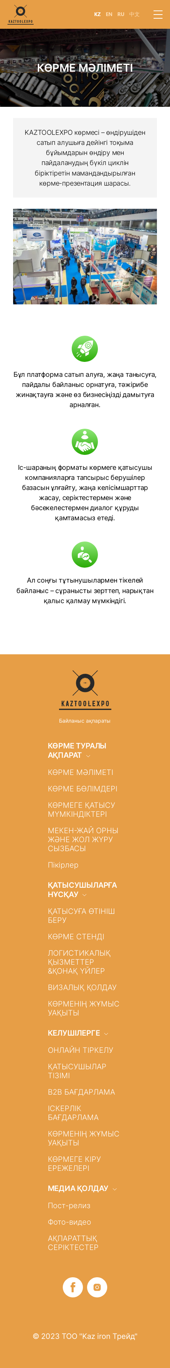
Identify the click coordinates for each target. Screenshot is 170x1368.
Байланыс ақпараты (85, 720)
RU (120, 14)
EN (109, 14)
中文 (134, 14)
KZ (97, 14)
